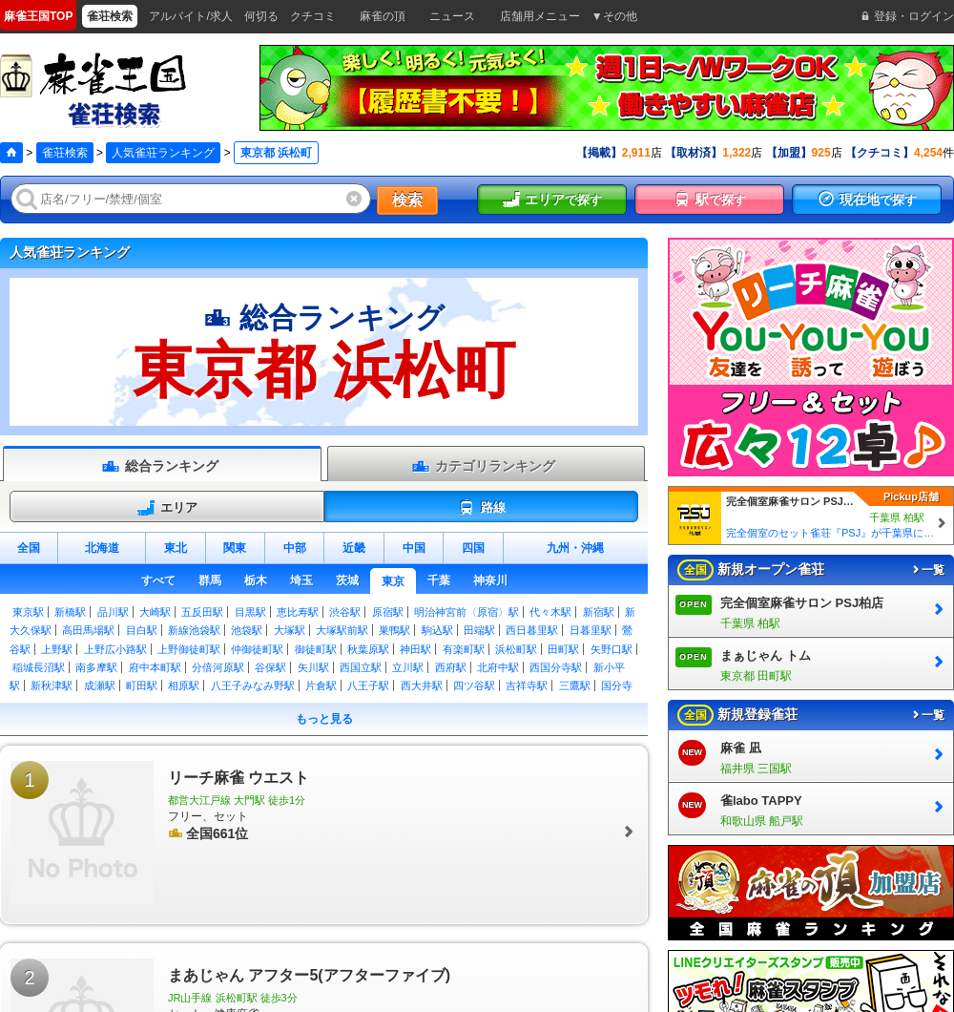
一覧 (927, 570)
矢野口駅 (612, 649)
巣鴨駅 (394, 630)
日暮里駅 (591, 630)
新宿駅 (598, 612)
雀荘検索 (65, 152)
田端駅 (479, 630)
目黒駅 (250, 612)
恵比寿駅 (298, 612)
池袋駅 (246, 630)
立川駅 (408, 667)
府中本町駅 (155, 667)
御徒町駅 (316, 649)
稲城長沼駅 (38, 667)
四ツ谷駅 (474, 685)
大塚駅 (289, 630)
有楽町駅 (464, 649)
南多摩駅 (96, 667)
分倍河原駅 (218, 667)
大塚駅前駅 (342, 630)
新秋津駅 (52, 685)
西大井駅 (422, 685)
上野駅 (57, 649)
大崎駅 (155, 612)
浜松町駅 (516, 649)
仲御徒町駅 (257, 649)
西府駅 (451, 667)
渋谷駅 (345, 612)
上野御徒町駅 (188, 649)
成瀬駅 (99, 685)
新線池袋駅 (194, 630)
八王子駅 (368, 685)
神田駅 (415, 649)
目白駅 (141, 630)
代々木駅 (550, 612)
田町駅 (563, 649)
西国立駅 (361, 667)
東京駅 (28, 612)
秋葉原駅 (368, 649)
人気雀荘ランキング (163, 152)
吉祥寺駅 (527, 685)
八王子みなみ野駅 (253, 685)
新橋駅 (70, 612)
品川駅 (113, 612)
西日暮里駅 (532, 630)
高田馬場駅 (88, 630)
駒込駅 (437, 630)
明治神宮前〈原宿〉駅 (466, 612)
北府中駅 (498, 667)
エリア (166, 507)
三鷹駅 (575, 685)
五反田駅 (202, 612)
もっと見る (324, 719)
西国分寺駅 (555, 667)
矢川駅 (313, 667)
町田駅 (141, 685)
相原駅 (183, 685)
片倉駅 (321, 685)
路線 (481, 507)
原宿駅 (388, 612)
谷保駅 (270, 667)
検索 (407, 200)
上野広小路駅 (115, 649)
